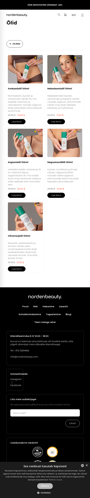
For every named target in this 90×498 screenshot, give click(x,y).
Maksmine (48, 306)
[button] (45, 492)
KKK (35, 306)
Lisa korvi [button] (17, 121)
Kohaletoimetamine (30, 314)
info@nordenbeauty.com (24, 356)
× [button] (86, 465)
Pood (25, 306)
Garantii (63, 306)
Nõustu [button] (45, 486)
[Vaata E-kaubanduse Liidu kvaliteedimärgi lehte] (37, 452)
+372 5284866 (21, 350)
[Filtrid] (15, 44)
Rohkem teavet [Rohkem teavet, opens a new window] (55, 479)
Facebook (15, 385)
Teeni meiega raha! (45, 322)
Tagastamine (53, 314)
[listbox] (82, 465)
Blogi (68, 314)
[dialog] (45, 480)
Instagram (16, 379)
